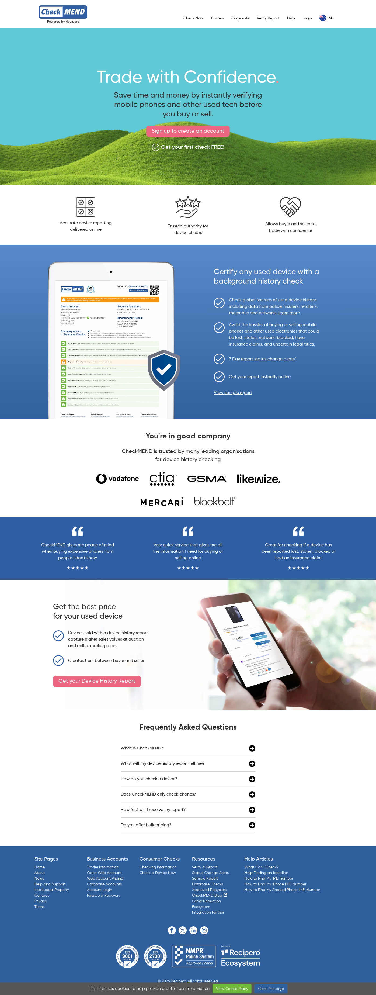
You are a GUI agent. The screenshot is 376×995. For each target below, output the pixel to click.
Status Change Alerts (210, 873)
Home (39, 867)
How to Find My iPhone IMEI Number (275, 884)
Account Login (99, 890)
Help (291, 18)
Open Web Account (104, 873)
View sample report (233, 393)
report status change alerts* (268, 359)
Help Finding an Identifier (266, 873)
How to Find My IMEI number (269, 878)
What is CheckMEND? (188, 748)
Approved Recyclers (209, 890)
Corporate (240, 18)
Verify (268, 18)
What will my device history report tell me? (188, 764)
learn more (289, 313)
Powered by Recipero (63, 21)
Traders (217, 18)
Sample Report (205, 878)
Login (307, 18)
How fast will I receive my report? (188, 810)
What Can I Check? (261, 867)
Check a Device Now (158, 873)
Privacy (40, 901)
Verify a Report (204, 867)
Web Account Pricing (105, 878)
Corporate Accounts (104, 884)
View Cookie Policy (232, 989)
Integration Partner (208, 912)
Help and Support (49, 884)
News (39, 878)
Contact (41, 895)
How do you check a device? (188, 779)
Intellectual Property (51, 890)
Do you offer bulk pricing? (188, 825)
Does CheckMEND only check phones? (188, 794)
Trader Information (103, 867)
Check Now (193, 18)
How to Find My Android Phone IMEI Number (282, 890)
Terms (39, 907)
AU (326, 18)
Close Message (271, 989)
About (39, 873)
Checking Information (158, 867)
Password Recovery (103, 895)
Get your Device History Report (96, 681)
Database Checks (207, 884)
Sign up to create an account (188, 131)
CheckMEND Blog (207, 895)
